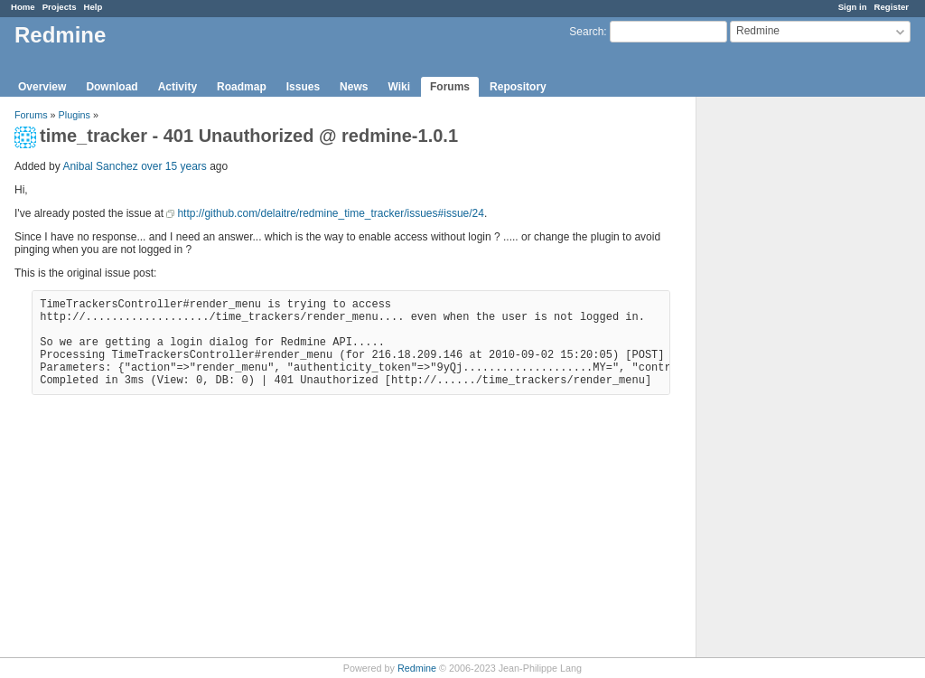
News (354, 86)
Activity (177, 86)
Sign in (852, 7)
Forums (450, 86)
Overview (42, 86)
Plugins (74, 114)
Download (111, 86)
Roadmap (241, 86)
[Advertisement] (787, 380)
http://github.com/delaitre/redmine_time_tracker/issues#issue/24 (330, 213)
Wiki (399, 86)
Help (93, 7)
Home (23, 7)
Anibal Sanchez (99, 166)
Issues (303, 86)
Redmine (416, 668)
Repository (518, 86)
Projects (59, 7)
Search (586, 31)
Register (891, 7)
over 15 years (174, 166)
